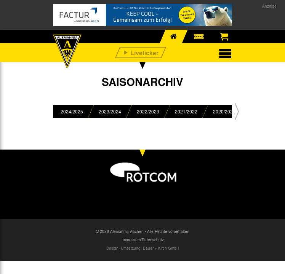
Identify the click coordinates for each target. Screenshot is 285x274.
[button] (236, 111)
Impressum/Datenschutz (143, 239)
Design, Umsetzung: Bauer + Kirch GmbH (142, 248)
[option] (72, 111)
